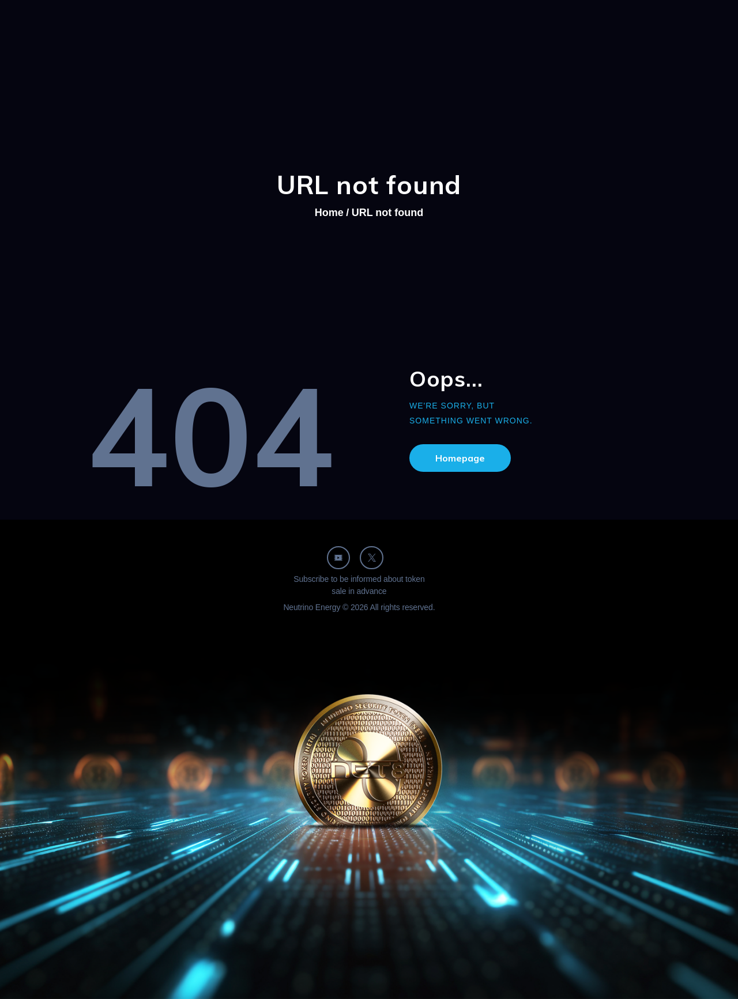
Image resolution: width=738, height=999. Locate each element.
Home (329, 212)
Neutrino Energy (311, 607)
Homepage (460, 458)
